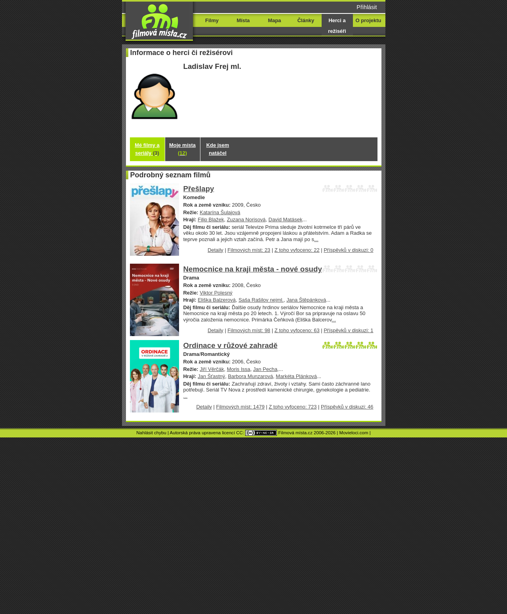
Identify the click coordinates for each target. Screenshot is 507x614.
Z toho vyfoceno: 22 (297, 250)
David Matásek (286, 219)
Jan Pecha (265, 369)
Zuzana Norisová (246, 219)
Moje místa (182, 149)
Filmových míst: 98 (248, 330)
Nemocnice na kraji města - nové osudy (252, 269)
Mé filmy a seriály (147, 149)
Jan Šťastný (211, 376)
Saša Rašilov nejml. (261, 300)
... (316, 239)
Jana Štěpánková (306, 300)
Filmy (212, 20)
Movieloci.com (353, 432)
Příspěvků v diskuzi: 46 (347, 407)
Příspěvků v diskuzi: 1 (348, 330)
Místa (243, 20)
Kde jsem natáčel (217, 149)
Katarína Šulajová (220, 212)
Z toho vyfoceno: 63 (297, 330)
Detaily (215, 250)
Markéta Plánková (296, 376)
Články (305, 20)
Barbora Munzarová (250, 376)
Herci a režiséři (337, 25)
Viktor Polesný (216, 293)
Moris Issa (238, 369)
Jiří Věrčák (212, 369)
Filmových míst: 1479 (240, 407)
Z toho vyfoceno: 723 (292, 407)
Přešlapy (198, 188)
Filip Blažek (211, 219)
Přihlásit (366, 7)
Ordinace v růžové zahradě (230, 345)
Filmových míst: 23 (248, 250)
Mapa (274, 20)
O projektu (368, 20)
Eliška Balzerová (217, 300)
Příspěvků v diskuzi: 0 (348, 250)
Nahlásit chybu (151, 432)
